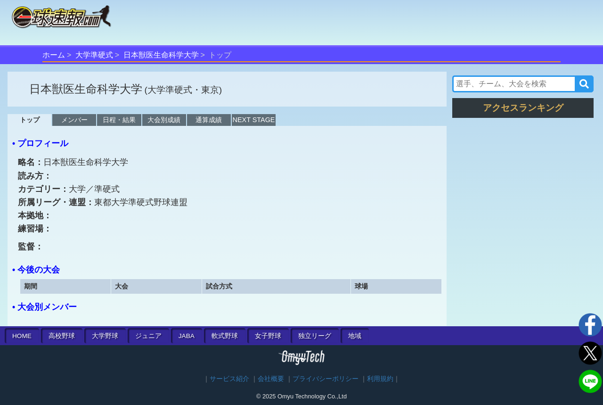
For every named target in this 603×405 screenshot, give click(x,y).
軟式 (225, 335)
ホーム (53, 55)
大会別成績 (163, 120)
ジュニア (148, 335)
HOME (22, 335)
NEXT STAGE (254, 120)
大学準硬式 (94, 55)
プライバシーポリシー (326, 378)
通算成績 (209, 120)
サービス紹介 (229, 378)
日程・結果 (119, 120)
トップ (30, 120)
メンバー (74, 120)
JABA (187, 335)
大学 (105, 335)
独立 (314, 335)
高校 (62, 335)
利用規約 (380, 378)
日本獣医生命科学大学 (161, 55)
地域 (354, 335)
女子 (268, 335)
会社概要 (271, 378)
